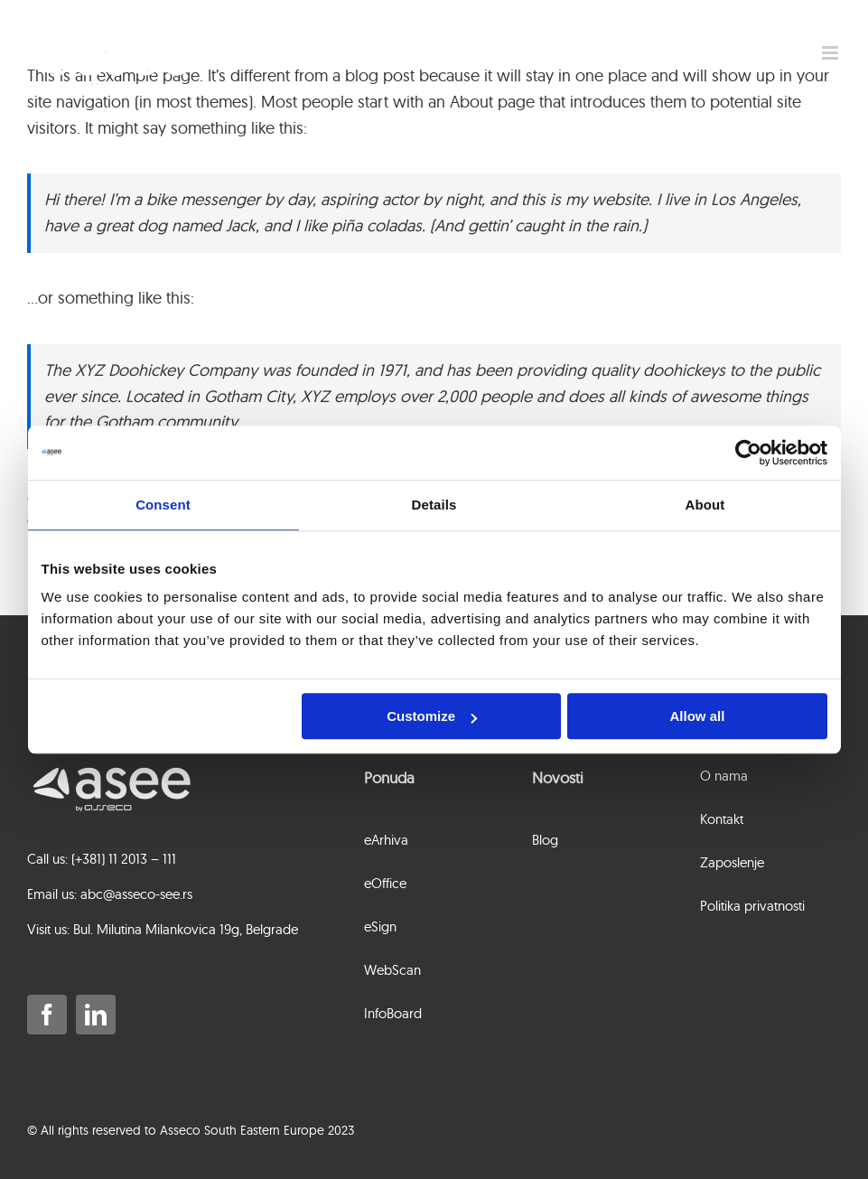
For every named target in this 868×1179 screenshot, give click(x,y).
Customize (432, 716)
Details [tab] (434, 504)
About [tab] (705, 504)
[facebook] (47, 1014)
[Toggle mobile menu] (831, 52)
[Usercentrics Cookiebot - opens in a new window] (748, 452)
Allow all (697, 716)
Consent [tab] (163, 504)
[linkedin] (96, 1014)
